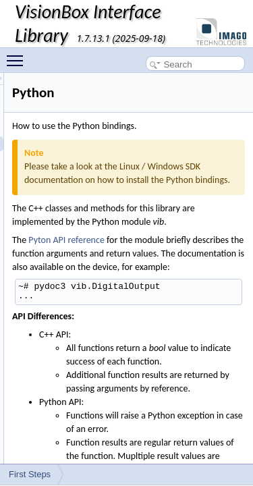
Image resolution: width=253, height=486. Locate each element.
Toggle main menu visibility (18, 54)
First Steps (30, 474)
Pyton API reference (143, 267)
